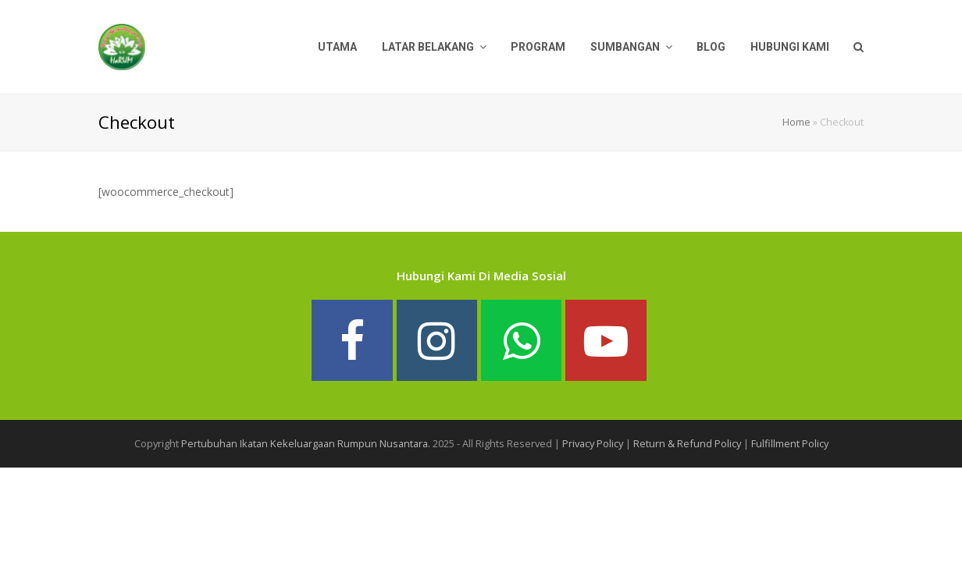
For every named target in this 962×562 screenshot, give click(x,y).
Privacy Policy (592, 443)
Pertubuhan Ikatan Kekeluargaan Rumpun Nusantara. (305, 443)
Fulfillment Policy (789, 443)
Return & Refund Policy (687, 443)
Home (796, 122)
